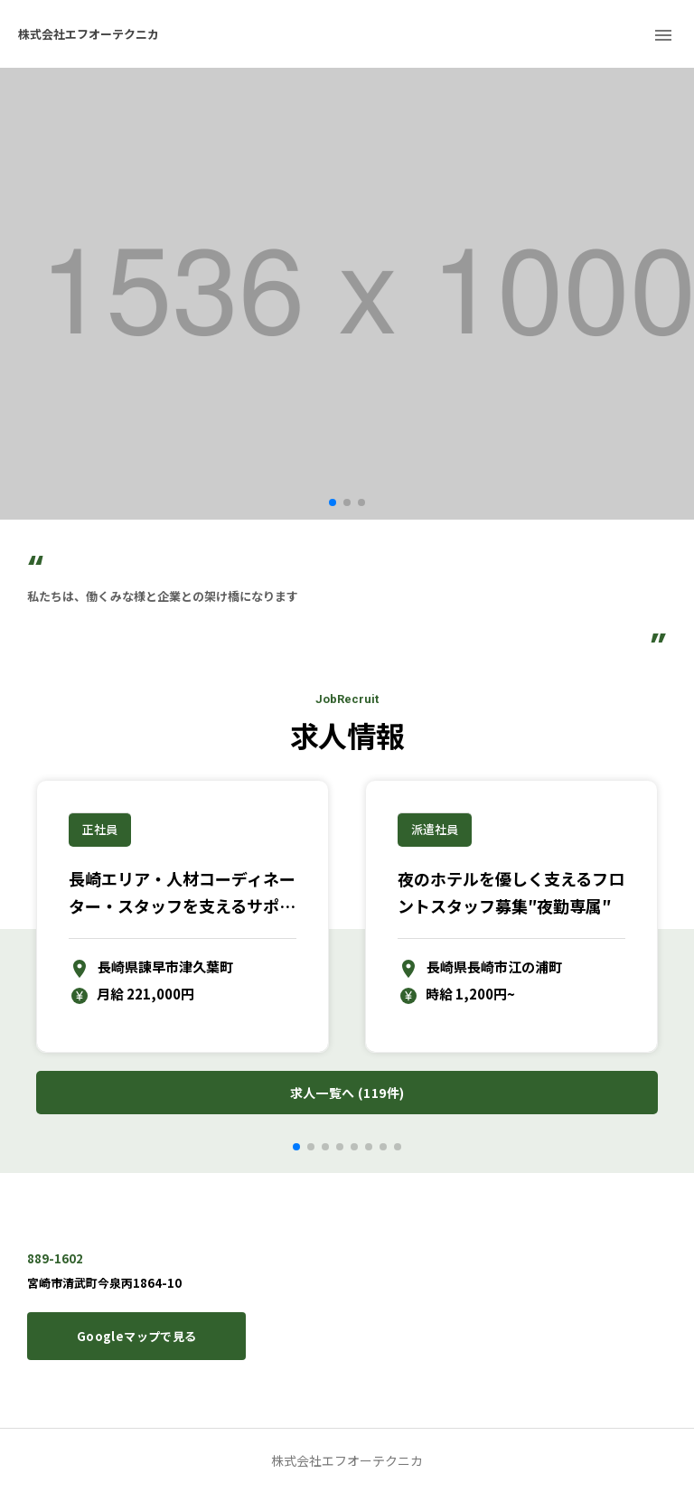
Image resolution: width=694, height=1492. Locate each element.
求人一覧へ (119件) (347, 1093)
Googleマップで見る (136, 1336)
